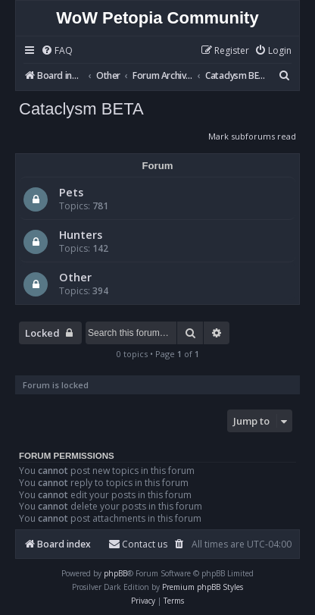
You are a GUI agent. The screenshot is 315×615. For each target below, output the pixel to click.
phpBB (115, 573)
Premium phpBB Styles (202, 587)
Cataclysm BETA (81, 108)
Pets (71, 191)
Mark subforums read (252, 136)
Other (75, 276)
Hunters (80, 234)
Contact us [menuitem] (137, 544)
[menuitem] (57, 51)
